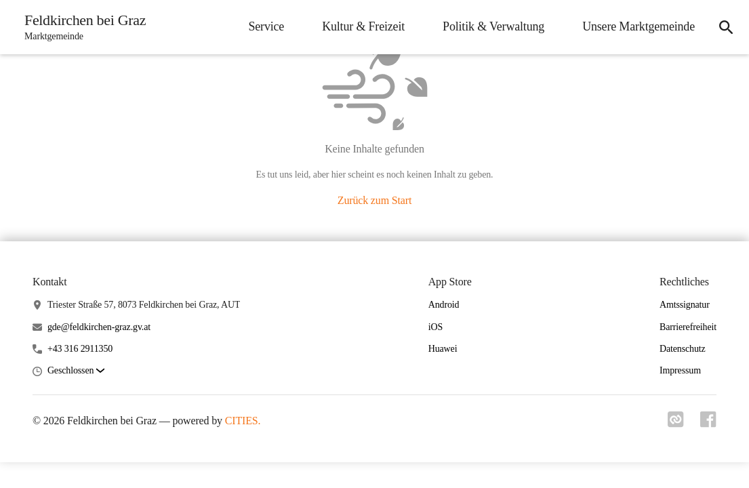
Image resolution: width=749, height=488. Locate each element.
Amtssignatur (685, 305)
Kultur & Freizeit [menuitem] (363, 26)
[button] (75, 371)
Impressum (680, 370)
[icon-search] (726, 27)
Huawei (443, 349)
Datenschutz (683, 349)
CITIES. (243, 420)
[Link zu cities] (676, 423)
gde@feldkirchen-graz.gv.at (98, 327)
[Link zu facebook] (708, 423)
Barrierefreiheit (688, 327)
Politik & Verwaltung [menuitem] (493, 26)
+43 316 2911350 (80, 349)
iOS (435, 327)
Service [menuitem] (266, 26)
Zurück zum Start (374, 200)
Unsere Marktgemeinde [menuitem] (638, 26)
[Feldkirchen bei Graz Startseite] (81, 27)
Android (444, 305)
